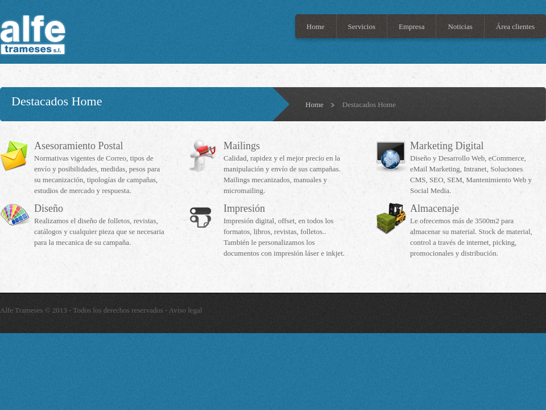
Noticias (460, 26)
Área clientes (515, 26)
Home (316, 26)
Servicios (361, 26)
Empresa (411, 26)
